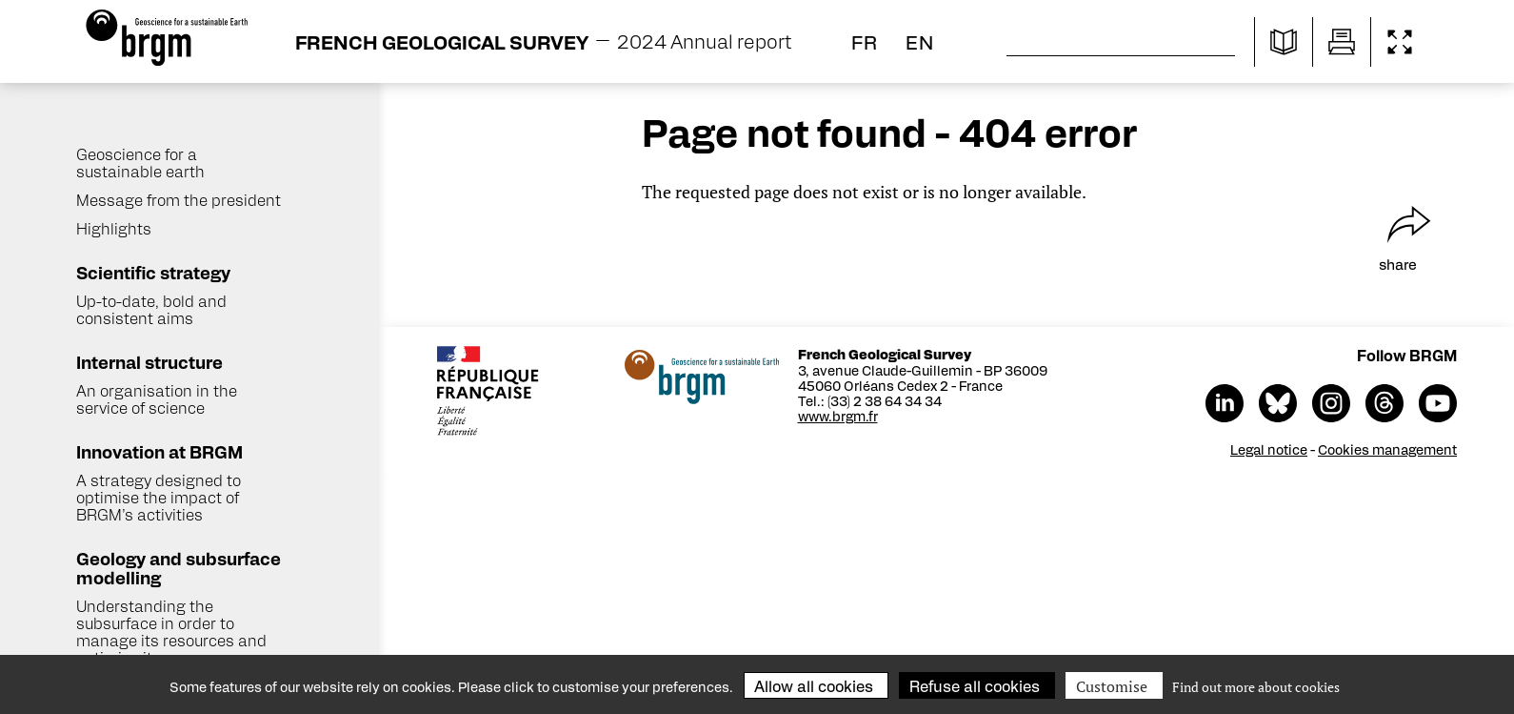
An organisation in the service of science (156, 399)
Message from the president (178, 200)
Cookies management (1389, 449)
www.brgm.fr (839, 415)
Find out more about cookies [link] (1256, 687)
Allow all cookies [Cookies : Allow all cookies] (813, 686)
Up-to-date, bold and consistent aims (151, 309)
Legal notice (1270, 449)
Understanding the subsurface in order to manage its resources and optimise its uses (171, 631)
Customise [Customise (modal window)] (1111, 686)
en (920, 41)
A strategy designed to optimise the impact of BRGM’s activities (158, 497)
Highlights (113, 228)
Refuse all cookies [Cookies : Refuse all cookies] (974, 686)
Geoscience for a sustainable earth (140, 162)
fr (864, 41)
